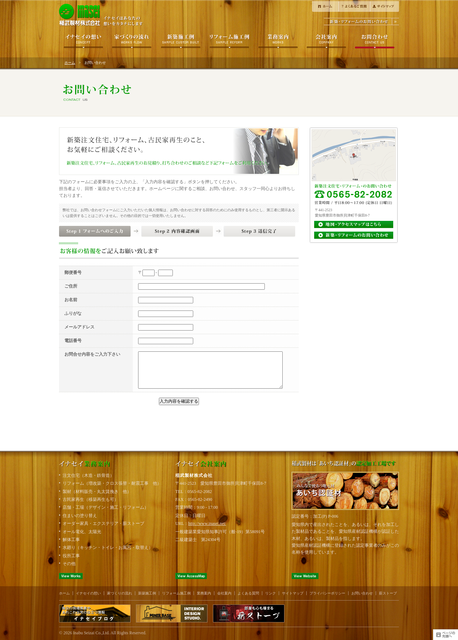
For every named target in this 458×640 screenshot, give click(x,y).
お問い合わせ (374, 41)
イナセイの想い (83, 41)
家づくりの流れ (132, 41)
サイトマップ (384, 6)
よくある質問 (354, 6)
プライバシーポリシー (327, 593)
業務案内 (204, 593)
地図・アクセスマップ (353, 225)
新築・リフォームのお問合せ (361, 21)
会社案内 (326, 41)
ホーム (325, 6)
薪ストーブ (388, 593)
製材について (278, 41)
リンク (270, 593)
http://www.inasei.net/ (207, 523)
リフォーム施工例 (229, 41)
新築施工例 (180, 41)
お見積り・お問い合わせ (353, 236)
